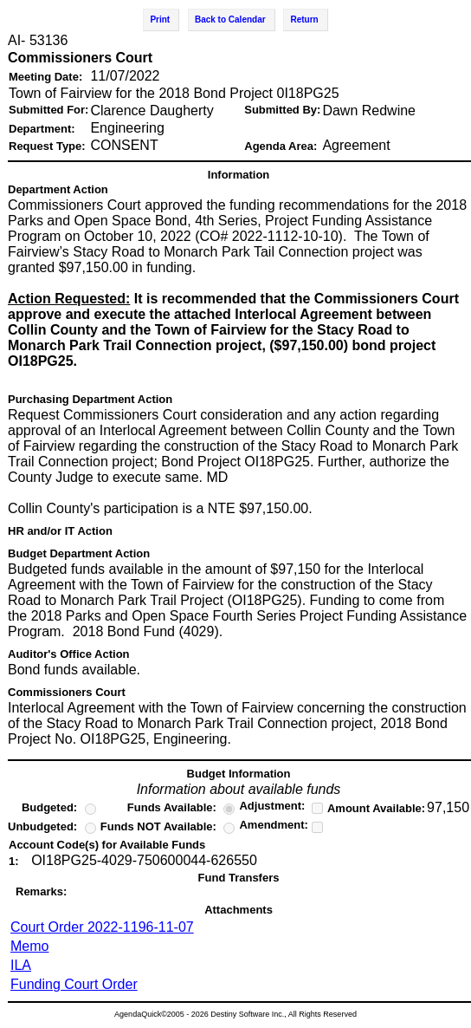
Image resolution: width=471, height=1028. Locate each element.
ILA (20, 965)
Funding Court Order (74, 984)
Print (160, 19)
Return (304, 19)
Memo (29, 946)
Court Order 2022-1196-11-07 (102, 927)
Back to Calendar (230, 19)
